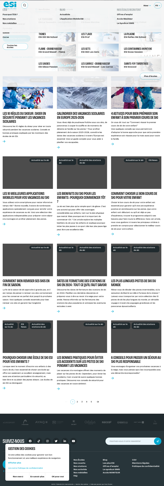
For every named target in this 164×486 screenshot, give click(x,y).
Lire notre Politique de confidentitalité (25, 468)
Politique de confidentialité (145, 466)
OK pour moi (58, 476)
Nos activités (80, 469)
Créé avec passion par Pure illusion (101, 484)
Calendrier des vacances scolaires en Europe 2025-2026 (81, 115)
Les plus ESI (108, 463)
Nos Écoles (79, 460)
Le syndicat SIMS (111, 469)
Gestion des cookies (82, 484)
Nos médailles (81, 472)
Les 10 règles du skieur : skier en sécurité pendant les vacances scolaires (24, 117)
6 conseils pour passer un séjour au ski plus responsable (136, 359)
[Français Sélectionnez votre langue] (157, 5)
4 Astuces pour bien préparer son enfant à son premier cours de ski (134, 115)
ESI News (80, 57)
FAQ (75, 476)
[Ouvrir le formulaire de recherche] (24, 5)
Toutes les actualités (22, 57)
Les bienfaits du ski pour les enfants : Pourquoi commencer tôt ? (81, 197)
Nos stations (80, 466)
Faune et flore (145, 57)
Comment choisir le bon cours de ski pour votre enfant (134, 195)
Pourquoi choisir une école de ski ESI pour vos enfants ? (28, 359)
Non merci (18, 476)
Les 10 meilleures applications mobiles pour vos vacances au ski (26, 195)
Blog (105, 460)
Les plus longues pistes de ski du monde (133, 282)
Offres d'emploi (111, 466)
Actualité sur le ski (54, 57)
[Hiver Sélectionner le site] (147, 5)
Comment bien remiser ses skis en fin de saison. (26, 282)
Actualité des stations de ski (111, 57)
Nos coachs (79, 463)
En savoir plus (37, 476)
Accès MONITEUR (111, 472)
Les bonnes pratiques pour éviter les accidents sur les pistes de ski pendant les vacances (80, 361)
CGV (134, 460)
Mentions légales (140, 463)
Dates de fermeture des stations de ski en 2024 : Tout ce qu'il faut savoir (82, 282)
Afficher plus (14, 463)
